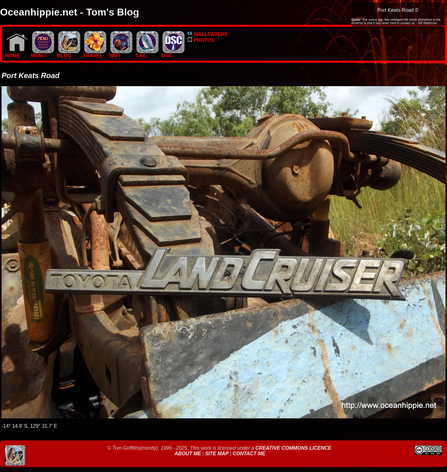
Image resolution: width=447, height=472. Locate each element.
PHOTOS (200, 40)
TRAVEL (94, 53)
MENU (42, 53)
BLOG (68, 53)
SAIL (146, 53)
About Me (188, 453)
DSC (172, 53)
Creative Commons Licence (293, 448)
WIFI (120, 53)
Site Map (217, 453)
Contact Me (249, 453)
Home (16, 53)
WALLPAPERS (207, 34)
